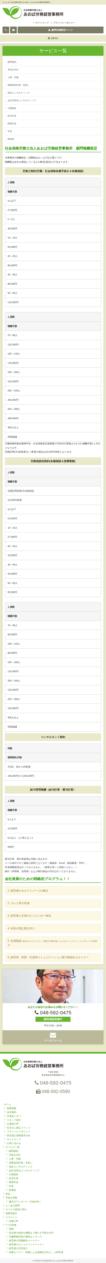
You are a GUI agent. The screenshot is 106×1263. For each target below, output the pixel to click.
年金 (10, 131)
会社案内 (11, 1112)
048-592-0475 (53, 1083)
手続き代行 (13, 69)
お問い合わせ (14, 1143)
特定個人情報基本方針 (18, 1135)
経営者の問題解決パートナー (24, 1240)
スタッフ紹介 (14, 1120)
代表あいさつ (14, 1116)
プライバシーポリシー (63, 23)
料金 (8, 1193)
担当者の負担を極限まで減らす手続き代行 (31, 1232)
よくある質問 (13, 1205)
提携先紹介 (11, 1213)
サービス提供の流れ (16, 1209)
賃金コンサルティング (18, 93)
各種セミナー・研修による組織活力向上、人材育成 (36, 1252)
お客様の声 (13, 1123)
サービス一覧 (13, 1147)
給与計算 (12, 116)
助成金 (11, 139)
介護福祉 (12, 108)
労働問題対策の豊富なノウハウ (25, 1236)
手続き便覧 (11, 1197)
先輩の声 (13, 1221)
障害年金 (12, 123)
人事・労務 (13, 77)
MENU (53, 38)
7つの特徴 (11, 1225)
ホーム (7, 1104)
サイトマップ (41, 23)
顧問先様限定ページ (60, 30)
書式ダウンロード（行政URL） (25, 1201)
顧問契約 (12, 62)
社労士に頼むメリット (18, 1127)
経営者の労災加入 (18, 1248)
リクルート (11, 1217)
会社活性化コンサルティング (22, 100)
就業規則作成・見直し (18, 85)
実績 (11, 1228)
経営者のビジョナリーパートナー (26, 1244)
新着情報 (11, 1108)
